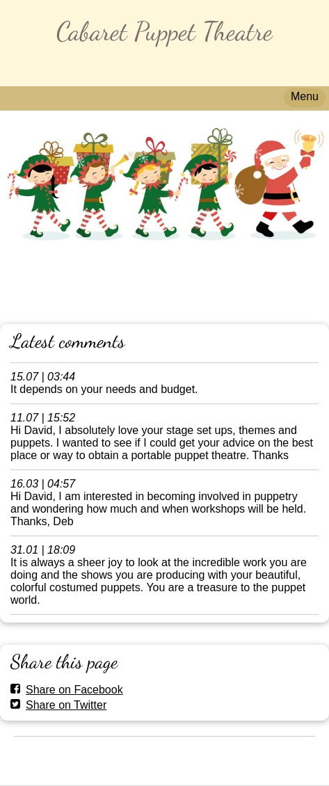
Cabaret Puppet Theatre (164, 31)
